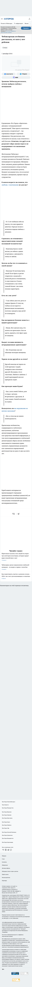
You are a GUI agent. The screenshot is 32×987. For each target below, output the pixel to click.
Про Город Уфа (5, 828)
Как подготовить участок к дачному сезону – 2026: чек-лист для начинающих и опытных (16, 576)
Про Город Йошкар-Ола (7, 808)
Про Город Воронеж (7, 812)
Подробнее (5, 932)
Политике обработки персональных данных (8, 31)
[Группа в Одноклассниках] (6, 850)
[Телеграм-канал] (23, 74)
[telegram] (19, 514)
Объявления (5, 865)
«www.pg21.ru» (13, 886)
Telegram (4, 856)
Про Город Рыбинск (6, 825)
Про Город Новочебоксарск (8, 801)
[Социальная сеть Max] (16, 77)
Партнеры (4, 880)
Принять (26, 28)
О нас (3, 859)
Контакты (4, 862)
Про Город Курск (6, 822)
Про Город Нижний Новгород (9, 832)
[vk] (13, 514)
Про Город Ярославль (7, 818)
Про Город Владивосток (7, 838)
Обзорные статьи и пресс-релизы (10, 871)
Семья (5, 48)
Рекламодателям (6, 877)
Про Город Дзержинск (7, 835)
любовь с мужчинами (10, 185)
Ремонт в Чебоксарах (6, 23)
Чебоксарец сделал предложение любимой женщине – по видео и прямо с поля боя (16, 567)
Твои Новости (5, 804)
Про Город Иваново (6, 815)
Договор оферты (6, 868)
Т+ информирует (18, 23)
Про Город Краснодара (7, 842)
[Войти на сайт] (29, 19)
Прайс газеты (5, 874)
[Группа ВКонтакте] (9, 74)
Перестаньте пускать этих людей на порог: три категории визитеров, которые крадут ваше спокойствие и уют (16, 557)
